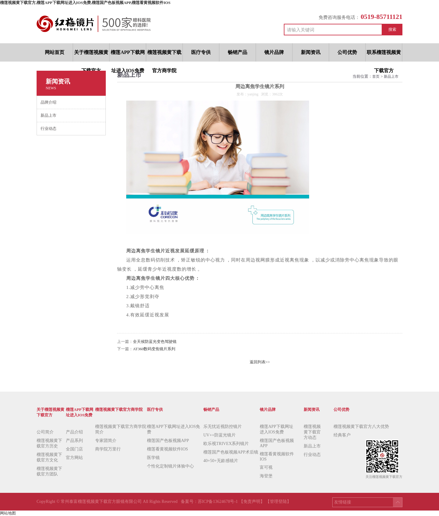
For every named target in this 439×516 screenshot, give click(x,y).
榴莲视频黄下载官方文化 (49, 457)
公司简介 (45, 432)
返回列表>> (260, 362)
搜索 (392, 29)
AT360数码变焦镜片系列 (154, 349)
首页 (376, 76)
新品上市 (391, 76)
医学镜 (153, 457)
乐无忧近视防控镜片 (222, 426)
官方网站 (74, 457)
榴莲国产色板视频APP (168, 440)
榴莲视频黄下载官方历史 (49, 443)
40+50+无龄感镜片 (220, 460)
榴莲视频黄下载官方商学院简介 (120, 429)
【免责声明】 (252, 501)
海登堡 (266, 476)
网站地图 (8, 513)
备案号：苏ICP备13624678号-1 (210, 501)
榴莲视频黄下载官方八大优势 (361, 426)
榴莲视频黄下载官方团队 (49, 471)
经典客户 (342, 435)
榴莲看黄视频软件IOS (167, 449)
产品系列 (74, 440)
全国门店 (74, 449)
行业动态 (312, 454)
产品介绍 (74, 432)
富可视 (266, 467)
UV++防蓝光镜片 (219, 435)
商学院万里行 (108, 449)
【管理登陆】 (278, 501)
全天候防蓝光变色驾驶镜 (155, 341)
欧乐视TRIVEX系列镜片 (226, 443)
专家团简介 (105, 440)
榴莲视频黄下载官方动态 (312, 432)
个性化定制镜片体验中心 (170, 466)
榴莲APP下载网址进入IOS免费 (173, 429)
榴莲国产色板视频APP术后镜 (230, 452)
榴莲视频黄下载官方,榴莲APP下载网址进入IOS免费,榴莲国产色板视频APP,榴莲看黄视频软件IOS (85, 2)
